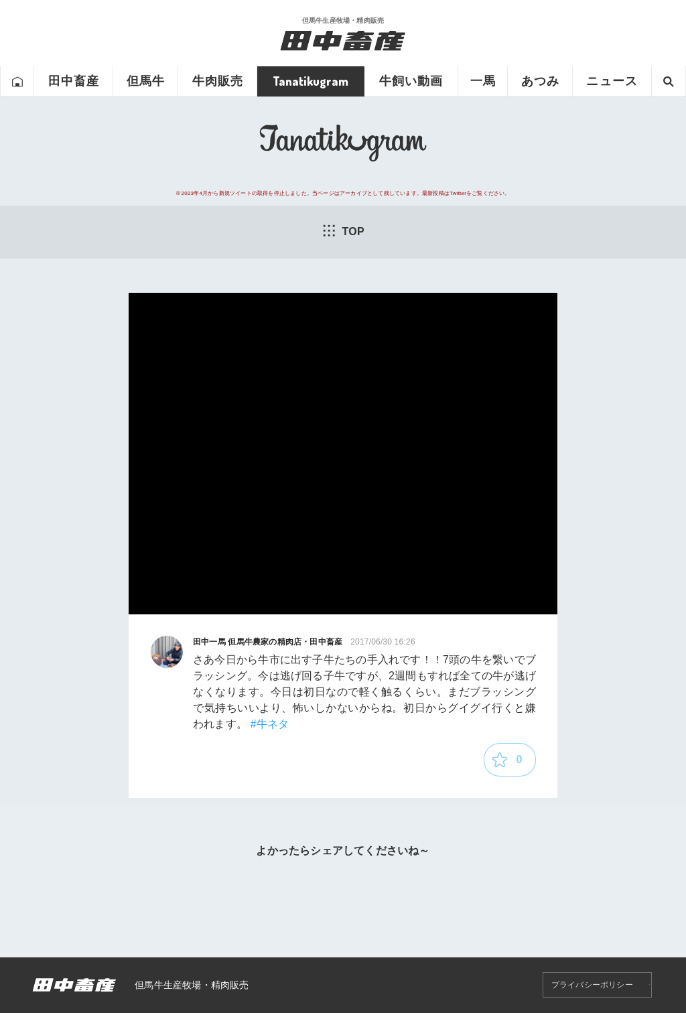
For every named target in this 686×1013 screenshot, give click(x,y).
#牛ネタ (270, 724)
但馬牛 (146, 81)
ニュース (611, 81)
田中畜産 (73, 81)
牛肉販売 (217, 81)
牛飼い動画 (411, 81)
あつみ (540, 81)
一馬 (483, 81)
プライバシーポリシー (592, 985)
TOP (343, 230)
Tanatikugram (310, 81)
